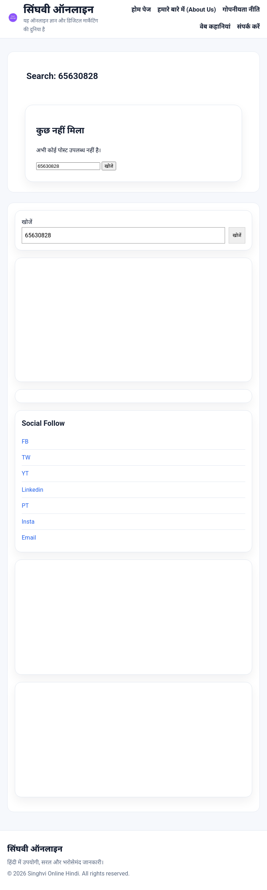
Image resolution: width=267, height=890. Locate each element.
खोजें (27, 222)
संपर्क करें (248, 26)
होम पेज (141, 9)
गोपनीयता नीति (241, 9)
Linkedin (32, 489)
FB (25, 441)
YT (25, 473)
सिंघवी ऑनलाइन (59, 10)
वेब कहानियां (215, 26)
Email (29, 537)
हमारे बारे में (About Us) (186, 9)
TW (26, 457)
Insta (28, 521)
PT (25, 505)
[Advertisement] (133, 617)
